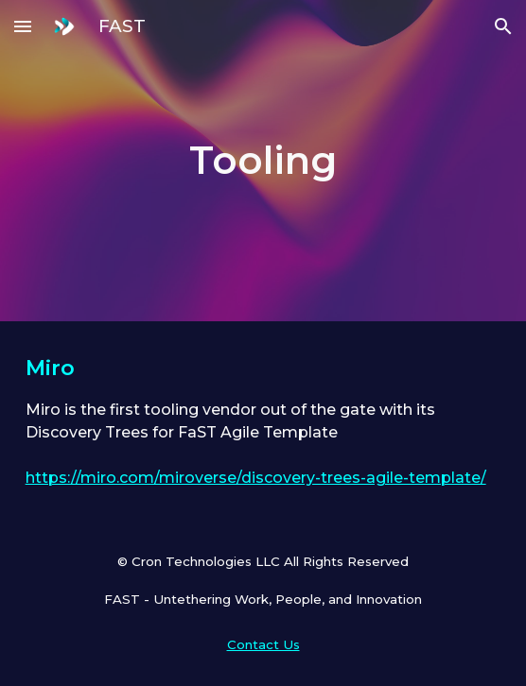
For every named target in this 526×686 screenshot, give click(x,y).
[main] (263, 160)
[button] (22, 26)
